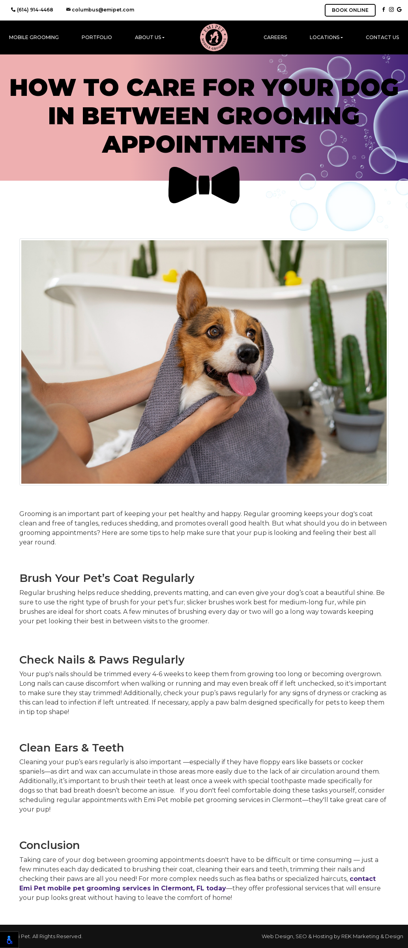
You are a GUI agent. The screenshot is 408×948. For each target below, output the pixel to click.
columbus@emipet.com (100, 10)
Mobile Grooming (34, 37)
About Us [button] (148, 37)
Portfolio (97, 37)
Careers (275, 37)
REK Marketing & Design (372, 936)
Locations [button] (324, 37)
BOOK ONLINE (350, 10)
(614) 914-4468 (32, 10)
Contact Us (382, 37)
